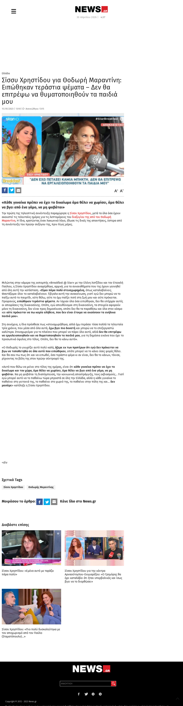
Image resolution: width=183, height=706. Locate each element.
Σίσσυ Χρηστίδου (80, 213)
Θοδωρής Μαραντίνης (41, 487)
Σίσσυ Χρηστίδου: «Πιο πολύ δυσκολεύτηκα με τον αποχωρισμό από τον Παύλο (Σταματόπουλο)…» (31, 633)
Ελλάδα (6, 73)
